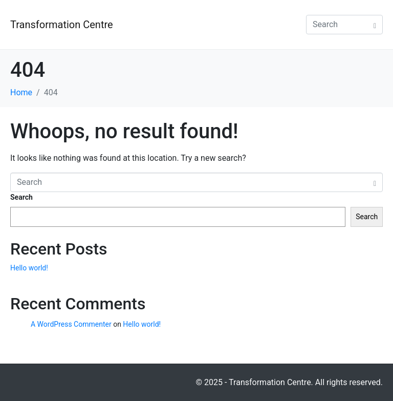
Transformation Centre (61, 24)
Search (21, 197)
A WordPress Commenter (71, 324)
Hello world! (29, 268)
